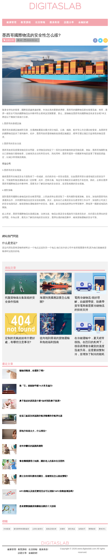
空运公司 (6, 163)
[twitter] (100, 40)
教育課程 (26, 22)
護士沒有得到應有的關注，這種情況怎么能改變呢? (43, 476)
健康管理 (11, 22)
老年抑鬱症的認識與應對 (31, 446)
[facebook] (95, 40)
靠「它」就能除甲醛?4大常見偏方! (36, 385)
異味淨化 (102, 529)
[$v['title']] (9, 374)
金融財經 (83, 22)
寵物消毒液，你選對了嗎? (31, 370)
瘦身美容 (55, 22)
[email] (105, 40)
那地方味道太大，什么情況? (32, 431)
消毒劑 (62, 529)
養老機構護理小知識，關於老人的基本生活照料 (41, 461)
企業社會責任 (38, 529)
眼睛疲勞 (92, 529)
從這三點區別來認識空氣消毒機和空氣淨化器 (40, 416)
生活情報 (40, 22)
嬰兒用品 (71, 529)
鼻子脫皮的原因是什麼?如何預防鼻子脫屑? (40, 401)
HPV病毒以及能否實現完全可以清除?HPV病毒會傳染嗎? (46, 491)
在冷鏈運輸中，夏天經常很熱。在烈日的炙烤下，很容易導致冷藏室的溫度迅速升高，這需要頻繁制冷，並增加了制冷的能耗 (89, 346)
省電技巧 (81, 529)
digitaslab (55, 6)
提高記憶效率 (51, 529)
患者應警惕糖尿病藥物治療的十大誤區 (37, 506)
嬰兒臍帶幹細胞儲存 (21, 529)
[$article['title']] (20, 283)
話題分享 (69, 22)
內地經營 (7, 529)
